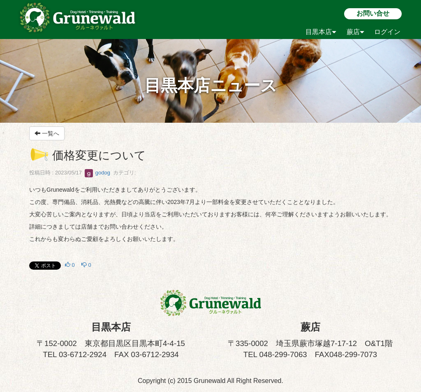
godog (97, 173)
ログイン (387, 31)
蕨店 (355, 31)
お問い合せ (372, 13)
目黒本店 (320, 31)
